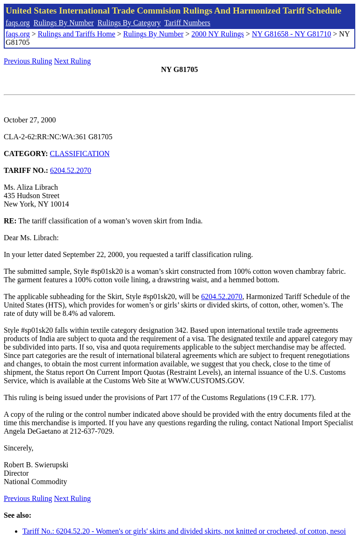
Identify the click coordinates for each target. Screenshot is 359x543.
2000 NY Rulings (218, 34)
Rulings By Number (64, 23)
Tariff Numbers (187, 23)
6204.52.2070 (70, 170)
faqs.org (18, 23)
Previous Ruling (28, 61)
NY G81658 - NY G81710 (291, 34)
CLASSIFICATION (80, 153)
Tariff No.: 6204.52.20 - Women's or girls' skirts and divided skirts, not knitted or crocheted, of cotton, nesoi (184, 531)
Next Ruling (72, 61)
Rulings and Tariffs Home (76, 34)
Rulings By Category (129, 23)
